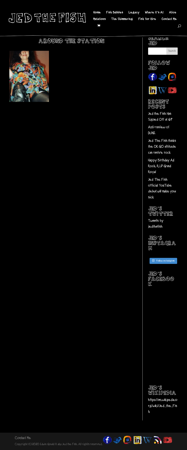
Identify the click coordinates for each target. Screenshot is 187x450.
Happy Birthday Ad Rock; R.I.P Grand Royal (161, 166)
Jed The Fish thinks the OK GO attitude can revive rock (162, 147)
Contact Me (169, 19)
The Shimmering (122, 19)
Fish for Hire (147, 19)
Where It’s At (154, 12)
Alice (172, 12)
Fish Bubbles (114, 12)
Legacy (134, 12)
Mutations (99, 19)
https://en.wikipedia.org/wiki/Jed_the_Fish (162, 406)
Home (97, 12)
